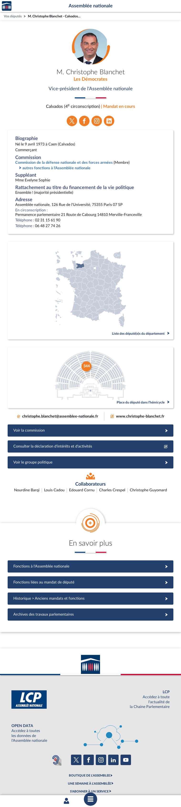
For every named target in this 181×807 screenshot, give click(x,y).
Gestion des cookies (153, 783)
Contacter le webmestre (109, 783)
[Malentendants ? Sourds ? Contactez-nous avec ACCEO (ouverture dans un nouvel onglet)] (55, 731)
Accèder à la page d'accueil (6, 6)
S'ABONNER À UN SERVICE (89, 763)
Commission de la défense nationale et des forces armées (64, 162)
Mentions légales (25, 783)
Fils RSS (133, 783)
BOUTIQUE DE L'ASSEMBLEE (89, 747)
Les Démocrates (90, 79)
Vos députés (13, 16)
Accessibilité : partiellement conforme (64, 783)
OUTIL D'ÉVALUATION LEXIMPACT (89, 771)
